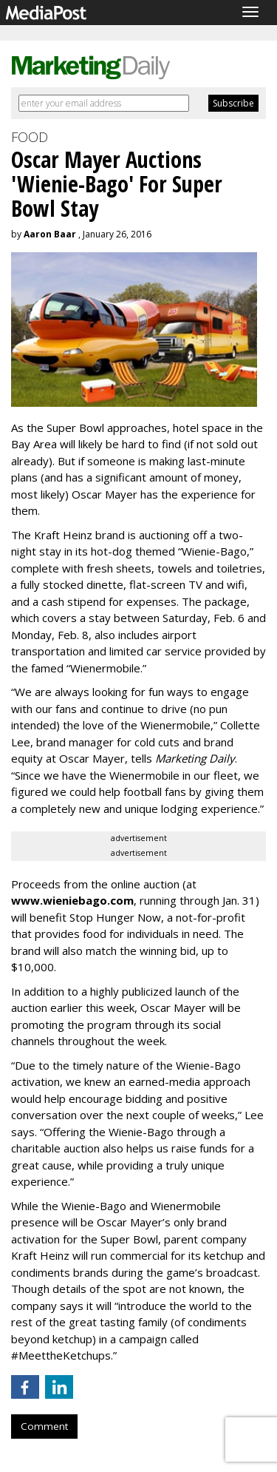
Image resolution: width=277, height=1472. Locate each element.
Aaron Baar (50, 234)
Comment (44, 1426)
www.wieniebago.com (72, 900)
